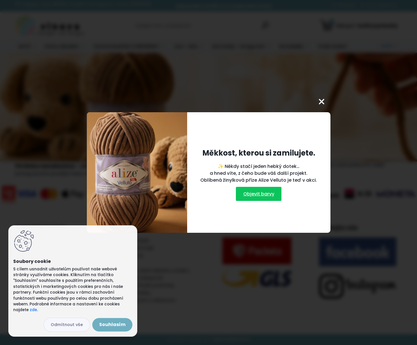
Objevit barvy (258, 194)
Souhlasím (112, 324)
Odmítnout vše (67, 324)
